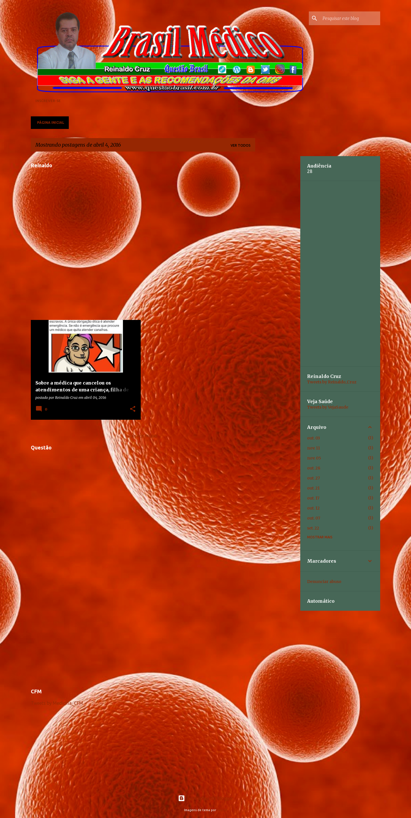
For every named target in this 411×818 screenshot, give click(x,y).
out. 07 (313, 518)
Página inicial (50, 122)
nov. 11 (313, 448)
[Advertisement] (143, 642)
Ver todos (241, 145)
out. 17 (313, 498)
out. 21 (313, 488)
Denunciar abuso (324, 581)
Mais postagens (143, 436)
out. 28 (313, 468)
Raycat (222, 810)
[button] (132, 409)
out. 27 (313, 478)
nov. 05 (314, 458)
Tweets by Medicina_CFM (57, 703)
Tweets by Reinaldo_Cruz (331, 382)
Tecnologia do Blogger (205, 798)
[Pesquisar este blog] (350, 18)
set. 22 (313, 528)
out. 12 (313, 508)
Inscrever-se (48, 101)
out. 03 (313, 438)
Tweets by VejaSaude (327, 407)
